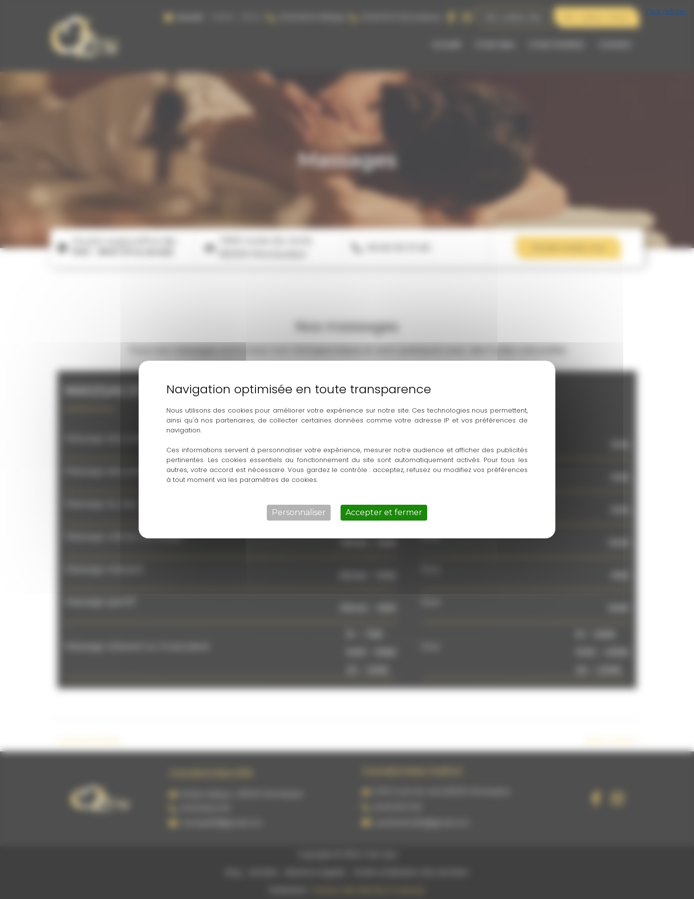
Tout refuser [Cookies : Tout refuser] (666, 11)
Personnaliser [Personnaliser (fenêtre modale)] (299, 512)
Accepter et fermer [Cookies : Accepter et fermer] (384, 512)
